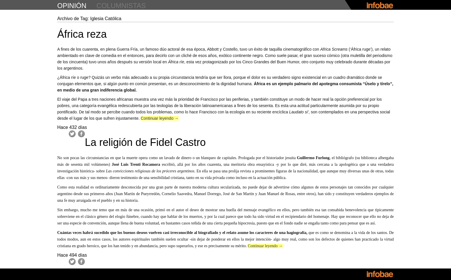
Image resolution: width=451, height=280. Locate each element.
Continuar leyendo (160, 118)
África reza (82, 34)
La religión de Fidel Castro (145, 142)
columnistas (121, 5)
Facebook (81, 133)
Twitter (72, 133)
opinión (71, 5)
